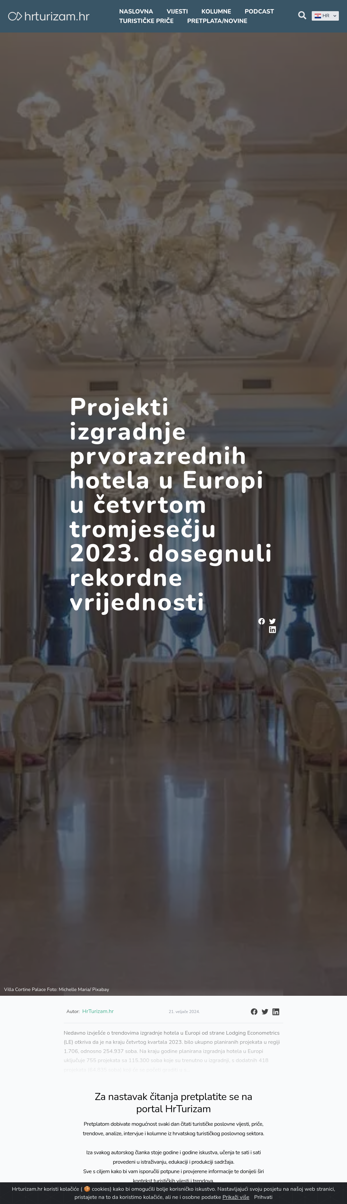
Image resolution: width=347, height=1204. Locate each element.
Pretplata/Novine (217, 21)
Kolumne (216, 11)
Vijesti (177, 11)
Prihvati (263, 1197)
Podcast (259, 11)
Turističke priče (146, 21)
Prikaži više (236, 1197)
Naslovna (136, 11)
